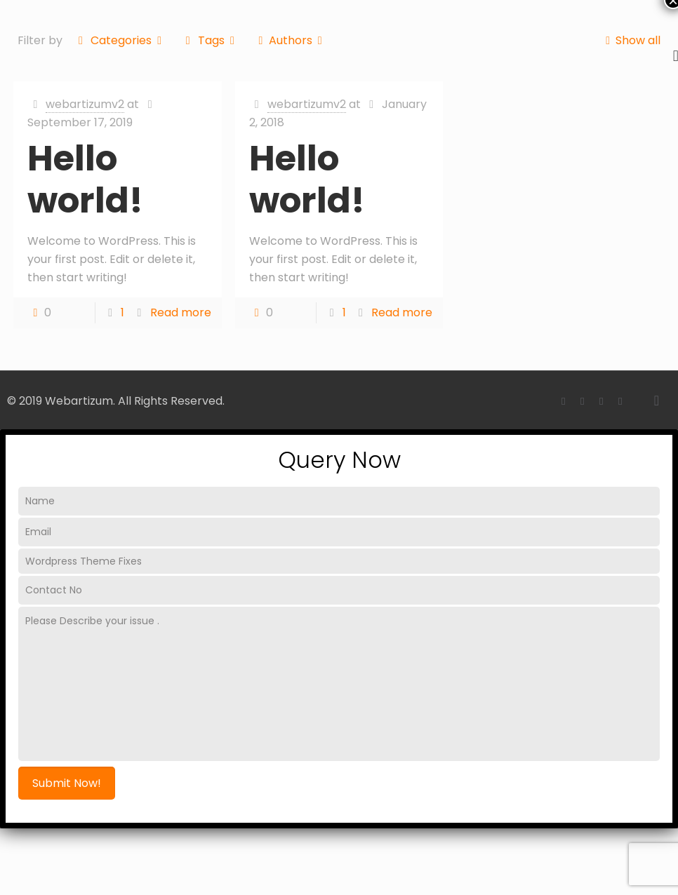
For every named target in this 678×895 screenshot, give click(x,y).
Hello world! (85, 179)
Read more (180, 312)
